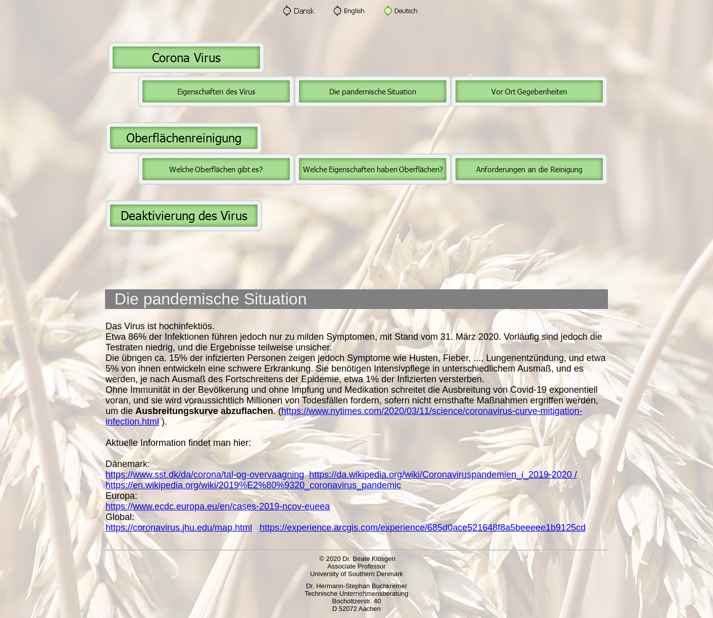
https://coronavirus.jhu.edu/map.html (179, 528)
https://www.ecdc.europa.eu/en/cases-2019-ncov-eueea (218, 506)
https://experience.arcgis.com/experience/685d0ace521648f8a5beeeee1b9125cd (422, 528)
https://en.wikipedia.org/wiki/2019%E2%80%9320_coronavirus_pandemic (253, 485)
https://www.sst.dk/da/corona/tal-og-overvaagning (205, 475)
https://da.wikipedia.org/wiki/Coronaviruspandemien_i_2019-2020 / (443, 475)
